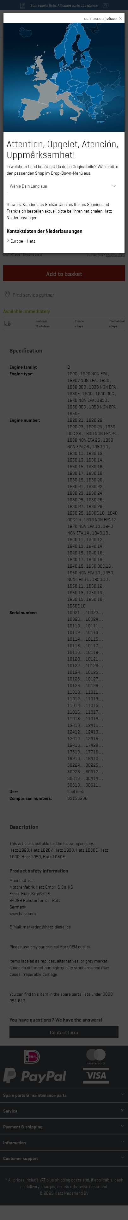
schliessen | (100, 18)
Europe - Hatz (22, 241)
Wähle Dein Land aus (28, 185)
